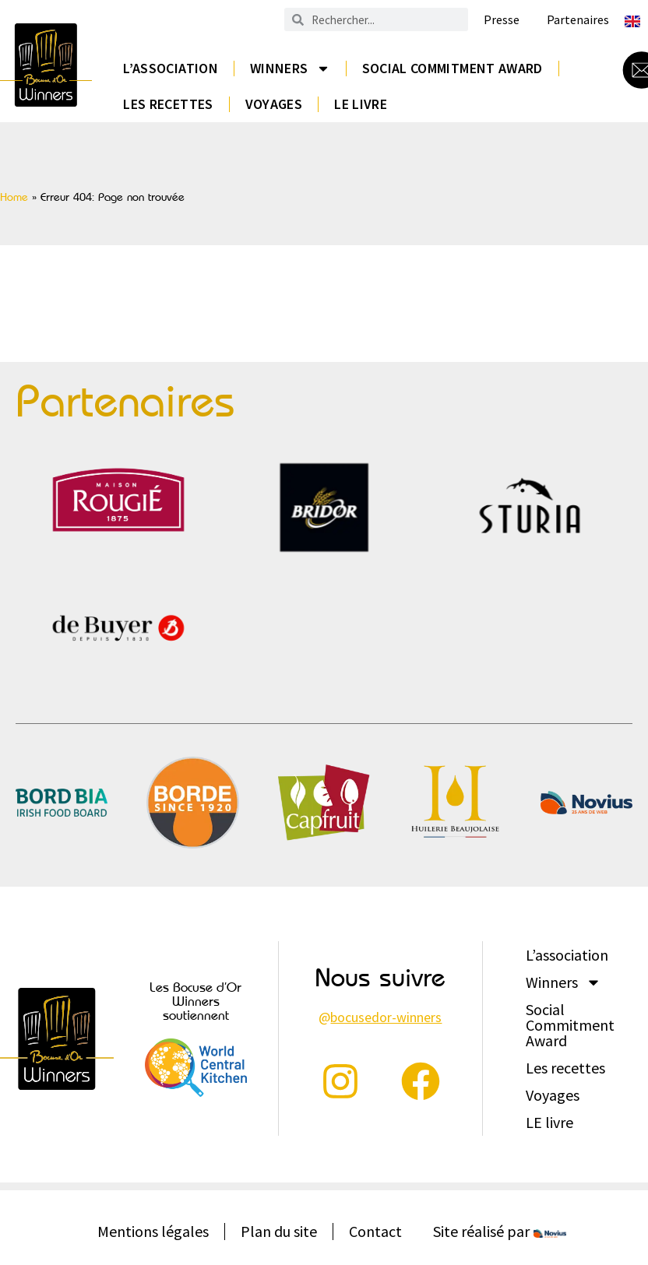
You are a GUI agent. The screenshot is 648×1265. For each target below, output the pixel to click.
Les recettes (168, 104)
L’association (170, 68)
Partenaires (578, 19)
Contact (375, 1231)
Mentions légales (153, 1231)
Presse (501, 19)
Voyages (274, 104)
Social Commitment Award (452, 68)
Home (14, 197)
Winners (290, 68)
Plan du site (279, 1231)
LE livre (360, 104)
